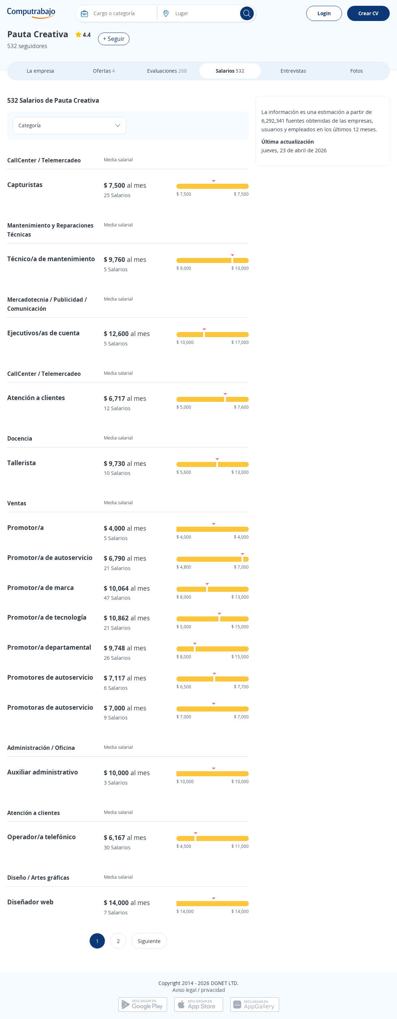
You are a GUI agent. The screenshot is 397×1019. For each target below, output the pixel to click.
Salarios (230, 70)
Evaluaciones (167, 70)
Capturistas (25, 184)
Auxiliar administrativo (42, 772)
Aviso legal (184, 989)
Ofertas (104, 70)
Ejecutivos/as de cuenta (43, 332)
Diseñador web (30, 901)
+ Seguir (113, 39)
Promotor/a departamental (49, 647)
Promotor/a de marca (40, 587)
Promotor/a (25, 527)
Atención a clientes (36, 397)
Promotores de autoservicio (50, 677)
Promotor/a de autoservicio (50, 557)
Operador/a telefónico (41, 836)
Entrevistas (293, 70)
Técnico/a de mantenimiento (51, 258)
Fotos (356, 70)
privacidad (213, 989)
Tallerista (21, 462)
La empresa (40, 70)
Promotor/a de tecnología (46, 617)
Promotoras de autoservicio (50, 707)
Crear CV (368, 13)
